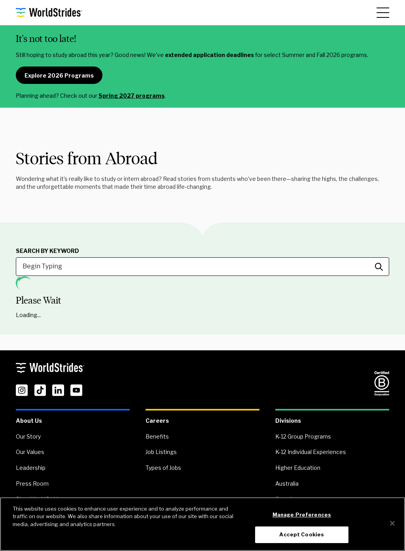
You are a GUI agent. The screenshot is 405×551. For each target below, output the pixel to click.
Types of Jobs (163, 467)
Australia (287, 483)
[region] (202, 524)
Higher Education (297, 467)
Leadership (30, 467)
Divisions (288, 420)
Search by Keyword (47, 251)
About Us (29, 420)
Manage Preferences (302, 514)
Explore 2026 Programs (59, 75)
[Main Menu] (383, 12)
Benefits (157, 436)
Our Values (30, 451)
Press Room (32, 483)
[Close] (392, 523)
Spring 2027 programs (131, 95)
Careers (157, 420)
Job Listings (161, 451)
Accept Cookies (301, 534)
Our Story (28, 436)
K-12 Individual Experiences (310, 451)
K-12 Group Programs (303, 436)
